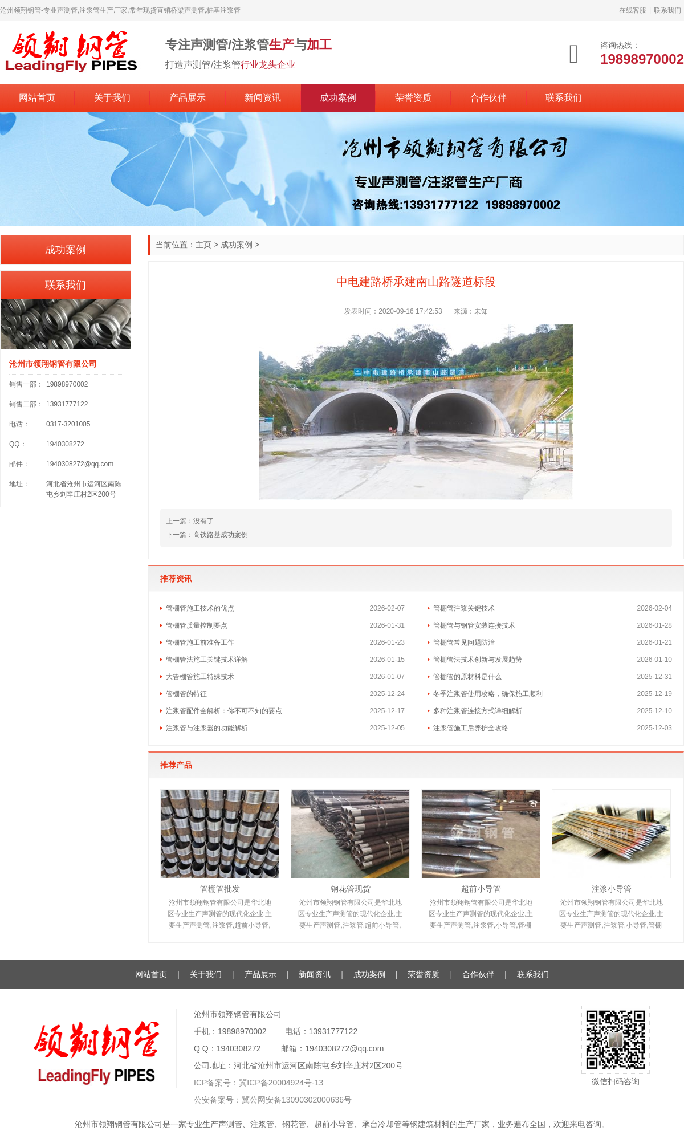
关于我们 (112, 98)
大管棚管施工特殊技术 (200, 677)
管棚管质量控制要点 (196, 625)
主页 (203, 244)
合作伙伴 (488, 98)
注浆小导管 (612, 888)
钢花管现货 (350, 888)
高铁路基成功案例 (220, 535)
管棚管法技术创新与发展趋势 (477, 660)
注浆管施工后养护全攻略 (470, 728)
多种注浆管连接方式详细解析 (477, 711)
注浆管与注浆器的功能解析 (207, 728)
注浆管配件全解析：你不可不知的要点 (224, 711)
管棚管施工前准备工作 (200, 642)
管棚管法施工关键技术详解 (207, 660)
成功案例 (338, 98)
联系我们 (667, 10)
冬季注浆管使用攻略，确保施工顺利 (488, 694)
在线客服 (632, 10)
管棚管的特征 (186, 694)
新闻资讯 (263, 98)
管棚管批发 (220, 888)
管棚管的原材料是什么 (467, 677)
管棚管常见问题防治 (464, 642)
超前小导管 (481, 888)
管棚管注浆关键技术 (464, 608)
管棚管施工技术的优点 (200, 608)
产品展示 (187, 98)
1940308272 (239, 1048)
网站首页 (37, 98)
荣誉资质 (413, 98)
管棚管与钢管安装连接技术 (474, 625)
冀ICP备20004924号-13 (281, 1082)
